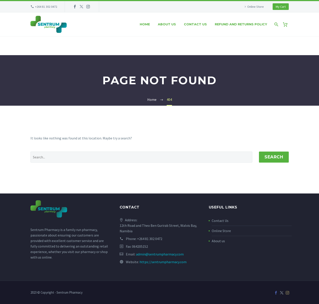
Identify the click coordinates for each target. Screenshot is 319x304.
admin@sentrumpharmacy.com (160, 254)
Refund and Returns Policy (241, 24)
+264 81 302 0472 (46, 7)
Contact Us (220, 220)
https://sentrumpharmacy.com (163, 262)
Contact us (195, 24)
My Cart (281, 7)
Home (145, 24)
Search (273, 157)
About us (167, 24)
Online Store (255, 7)
